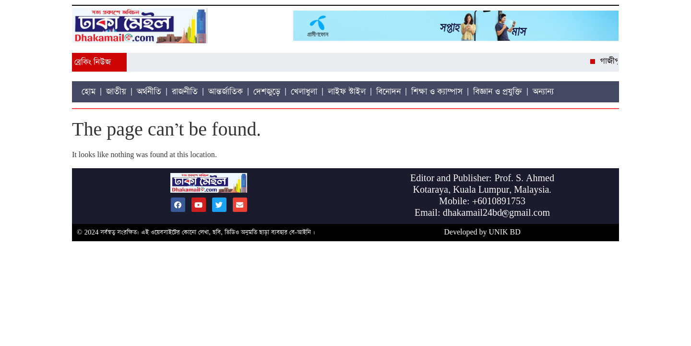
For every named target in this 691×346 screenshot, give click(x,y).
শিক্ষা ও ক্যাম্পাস (437, 92)
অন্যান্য (543, 92)
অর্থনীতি (149, 92)
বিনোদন (388, 92)
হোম (88, 92)
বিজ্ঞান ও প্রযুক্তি (497, 92)
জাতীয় (116, 92)
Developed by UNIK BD (482, 232)
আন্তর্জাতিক (225, 92)
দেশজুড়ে (266, 92)
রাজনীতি (185, 92)
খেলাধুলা (304, 92)
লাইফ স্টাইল (347, 92)
